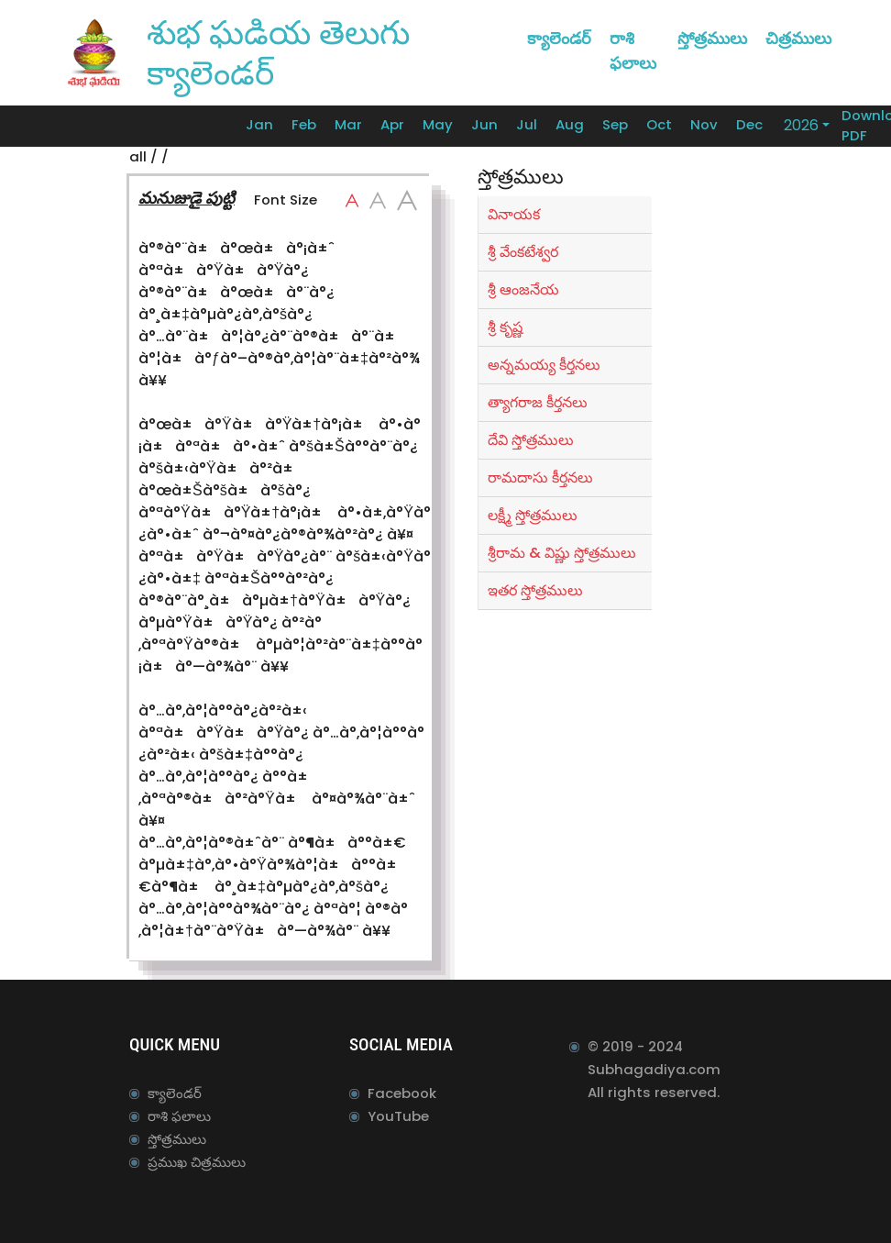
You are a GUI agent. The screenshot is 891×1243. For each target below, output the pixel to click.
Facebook (402, 1093)
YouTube (398, 1116)
